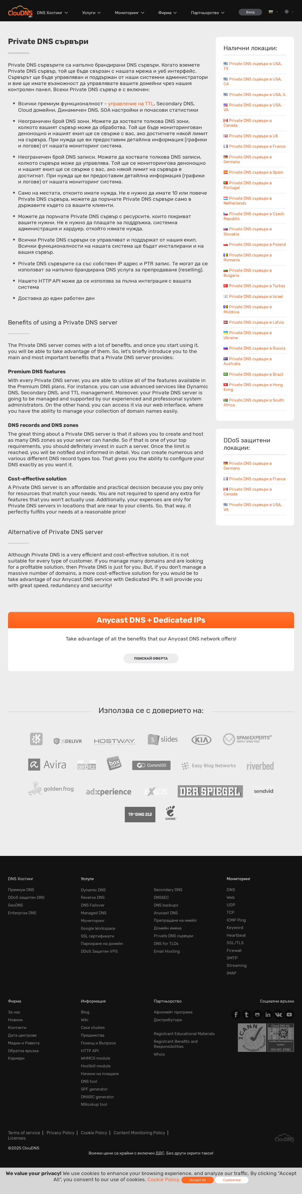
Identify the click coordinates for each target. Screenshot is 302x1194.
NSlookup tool (94, 1103)
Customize (232, 1180)
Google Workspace (98, 927)
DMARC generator (98, 1095)
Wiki (84, 1019)
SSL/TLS (235, 942)
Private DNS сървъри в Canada (248, 521)
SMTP (232, 958)
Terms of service (24, 1131)
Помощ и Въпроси (98, 1042)
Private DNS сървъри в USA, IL (254, 97)
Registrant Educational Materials (184, 1033)
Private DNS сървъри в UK (252, 140)
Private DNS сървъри (174, 935)
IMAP (231, 973)
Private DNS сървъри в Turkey (248, 303)
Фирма (163, 12)
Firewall (234, 950)
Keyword (235, 927)
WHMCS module (96, 1057)
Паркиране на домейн (102, 942)
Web (231, 897)
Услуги (87, 12)
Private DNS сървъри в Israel (254, 316)
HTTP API (90, 1050)
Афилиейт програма (173, 1012)
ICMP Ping (236, 920)
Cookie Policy (92, 1131)
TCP (230, 912)
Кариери (16, 1057)
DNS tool (89, 1080)
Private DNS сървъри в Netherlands (248, 210)
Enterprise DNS (23, 912)
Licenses (16, 1136)
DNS (231, 889)
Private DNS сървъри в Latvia (255, 342)
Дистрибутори (168, 1019)
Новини (15, 1019)
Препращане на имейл (175, 920)
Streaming (237, 965)
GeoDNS (16, 905)
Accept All (197, 1180)
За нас (14, 1012)
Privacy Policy (59, 1131)
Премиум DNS (21, 889)
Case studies (93, 1027)
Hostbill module (96, 1065)
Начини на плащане (100, 1073)
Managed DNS (94, 912)
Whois (159, 1053)
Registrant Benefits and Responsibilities (176, 1043)
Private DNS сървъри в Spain (254, 182)
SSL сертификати (98, 935)
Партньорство (204, 12)
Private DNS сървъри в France (248, 154)
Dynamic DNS (94, 889)
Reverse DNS (93, 897)
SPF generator (95, 1088)
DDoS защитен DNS (27, 897)
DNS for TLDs (167, 942)
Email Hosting (167, 950)
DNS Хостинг (48, 12)
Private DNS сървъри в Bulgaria (248, 288)
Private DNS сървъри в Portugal (248, 195)
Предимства (93, 1035)
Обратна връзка (23, 1050)
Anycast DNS (166, 912)
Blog (85, 1012)
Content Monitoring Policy (135, 1131)
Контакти (17, 1027)
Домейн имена (168, 927)
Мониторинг (126, 12)
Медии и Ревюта (24, 1042)
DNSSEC (162, 897)
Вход (250, 12)
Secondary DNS (169, 889)
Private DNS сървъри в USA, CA (254, 81)
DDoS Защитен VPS (100, 950)
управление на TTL (131, 104)
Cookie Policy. (163, 1179)
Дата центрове (22, 1035)
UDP (231, 905)
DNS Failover (93, 905)
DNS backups (166, 905)
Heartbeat (236, 935)
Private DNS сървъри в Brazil (254, 398)
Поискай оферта (151, 658)
